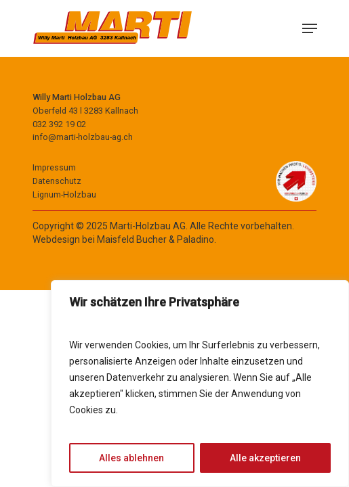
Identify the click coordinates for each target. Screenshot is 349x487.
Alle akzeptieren (265, 458)
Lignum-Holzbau (64, 194)
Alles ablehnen (131, 458)
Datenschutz (57, 181)
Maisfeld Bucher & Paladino (155, 239)
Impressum (54, 167)
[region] (200, 383)
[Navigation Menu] (309, 28)
